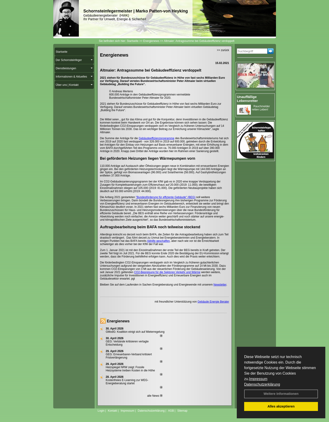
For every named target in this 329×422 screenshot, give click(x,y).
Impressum (258, 379)
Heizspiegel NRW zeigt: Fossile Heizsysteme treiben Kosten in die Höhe (130, 369)
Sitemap (182, 410)
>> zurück (223, 50)
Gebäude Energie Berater (213, 301)
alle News (154, 395)
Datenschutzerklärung (262, 384)
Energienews (118, 321)
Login (101, 410)
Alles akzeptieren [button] (281, 406)
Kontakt (112, 410)
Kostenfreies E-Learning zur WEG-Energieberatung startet (127, 382)
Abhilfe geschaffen (158, 241)
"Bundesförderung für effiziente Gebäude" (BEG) (165, 197)
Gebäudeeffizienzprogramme (157, 138)
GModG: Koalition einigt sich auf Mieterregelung (135, 331)
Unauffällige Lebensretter (247, 99)
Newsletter (219, 284)
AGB (171, 410)
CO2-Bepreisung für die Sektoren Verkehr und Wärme (167, 272)
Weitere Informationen (281, 394)
